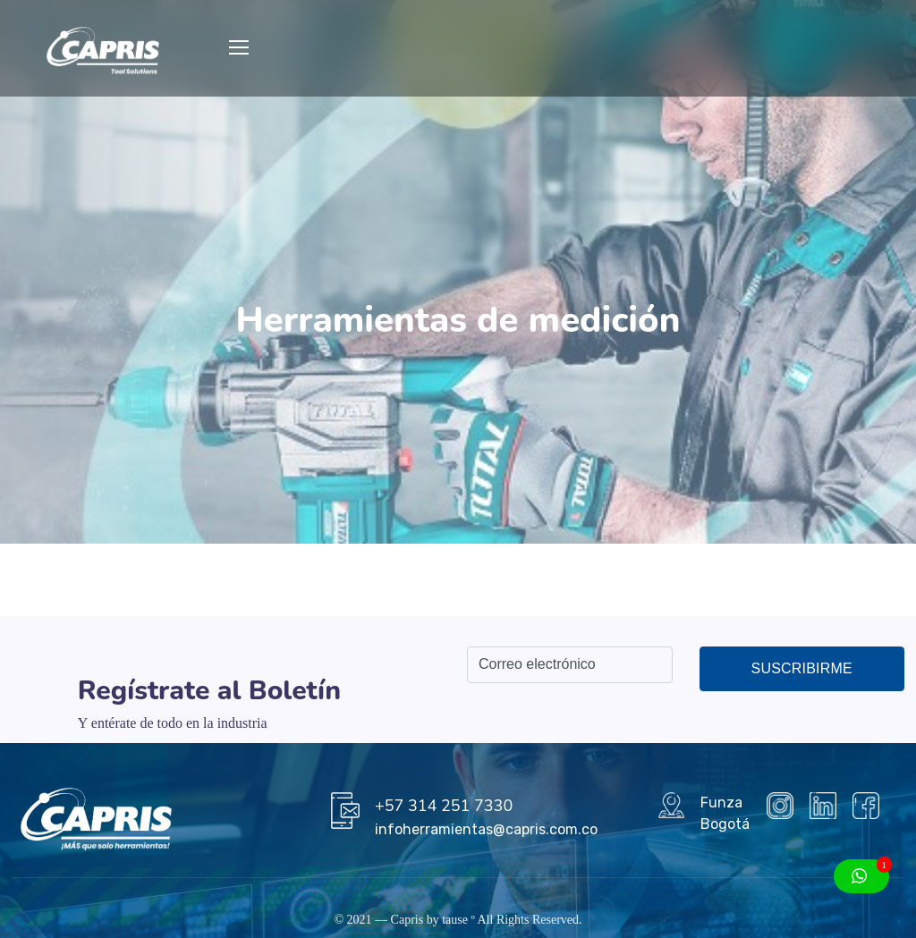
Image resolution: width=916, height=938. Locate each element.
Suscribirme (801, 668)
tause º (458, 919)
